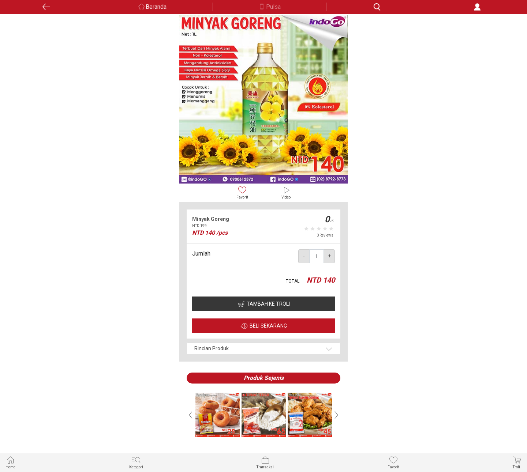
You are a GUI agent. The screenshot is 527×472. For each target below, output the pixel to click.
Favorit (242, 192)
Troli (517, 462)
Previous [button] (190, 415)
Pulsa (273, 6)
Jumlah (201, 253)
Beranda (156, 6)
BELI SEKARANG (268, 326)
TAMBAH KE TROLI (268, 304)
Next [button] (336, 415)
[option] (263, 99)
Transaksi (265, 462)
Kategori (136, 462)
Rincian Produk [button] (211, 348)
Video (286, 192)
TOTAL (292, 281)
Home (10, 462)
